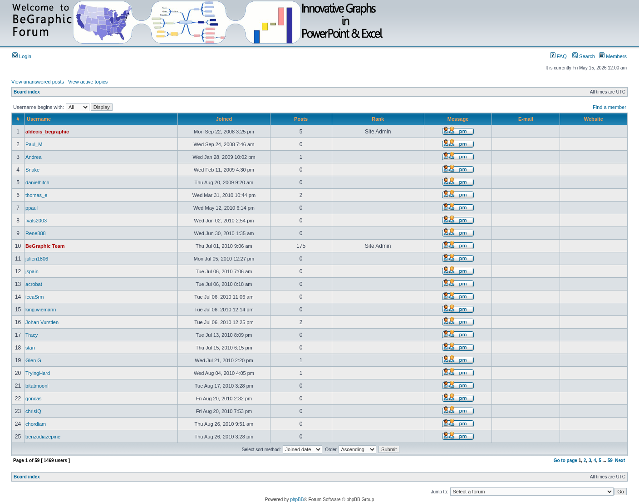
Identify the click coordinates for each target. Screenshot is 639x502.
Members (613, 56)
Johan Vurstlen (42, 322)
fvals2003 (36, 220)
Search (583, 56)
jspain (32, 271)
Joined (224, 119)
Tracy (31, 335)
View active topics (88, 81)
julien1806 (36, 258)
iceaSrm (34, 297)
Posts (301, 119)
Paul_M (33, 144)
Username (39, 119)
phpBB (297, 499)
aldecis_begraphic (47, 131)
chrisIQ (33, 411)
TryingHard (37, 373)
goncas (33, 398)
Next (620, 460)
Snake (32, 169)
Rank (378, 119)
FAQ (558, 56)
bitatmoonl (37, 386)
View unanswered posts (37, 81)
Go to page (565, 460)
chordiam (35, 424)
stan (30, 347)
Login (21, 56)
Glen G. (34, 360)
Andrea (33, 157)
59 (610, 460)
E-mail (525, 119)
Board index (27, 91)
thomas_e (36, 195)
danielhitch (37, 182)
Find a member (609, 107)
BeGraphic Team (45, 246)
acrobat (33, 284)
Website (593, 119)
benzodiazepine (42, 436)
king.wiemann (40, 309)
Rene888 (35, 233)
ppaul (31, 208)
